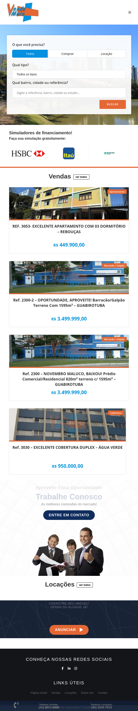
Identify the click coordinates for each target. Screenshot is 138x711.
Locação (106, 54)
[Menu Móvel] (129, 12)
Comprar (67, 54)
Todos (30, 54)
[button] (81, 177)
